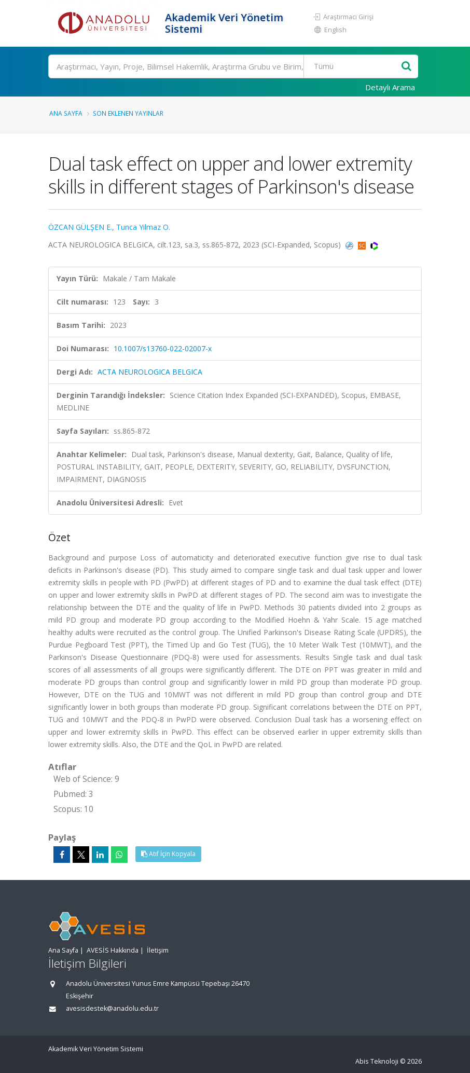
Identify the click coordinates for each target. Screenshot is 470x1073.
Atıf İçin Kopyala (168, 853)
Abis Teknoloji (376, 1061)
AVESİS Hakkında (113, 950)
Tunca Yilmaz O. (143, 227)
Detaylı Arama (390, 87)
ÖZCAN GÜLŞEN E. (80, 227)
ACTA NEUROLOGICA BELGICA (150, 372)
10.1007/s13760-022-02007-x (163, 348)
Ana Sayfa (65, 113)
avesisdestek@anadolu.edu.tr (112, 1008)
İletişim (158, 950)
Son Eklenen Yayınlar (128, 113)
